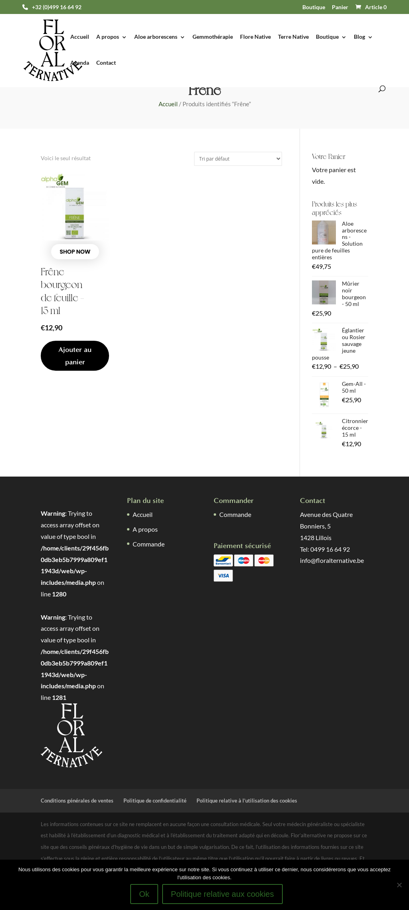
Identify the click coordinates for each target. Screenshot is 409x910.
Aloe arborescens (155, 37)
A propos (107, 37)
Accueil (79, 37)
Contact (106, 63)
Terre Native (293, 37)
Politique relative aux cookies (222, 894)
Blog (359, 37)
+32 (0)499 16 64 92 (56, 7)
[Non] (399, 885)
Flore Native (255, 37)
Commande (149, 544)
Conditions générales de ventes (77, 800)
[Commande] (238, 159)
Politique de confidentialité (155, 800)
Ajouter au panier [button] (74, 355)
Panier (340, 7)
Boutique (313, 7)
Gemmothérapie (213, 37)
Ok (144, 894)
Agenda (79, 63)
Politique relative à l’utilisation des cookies (247, 800)
